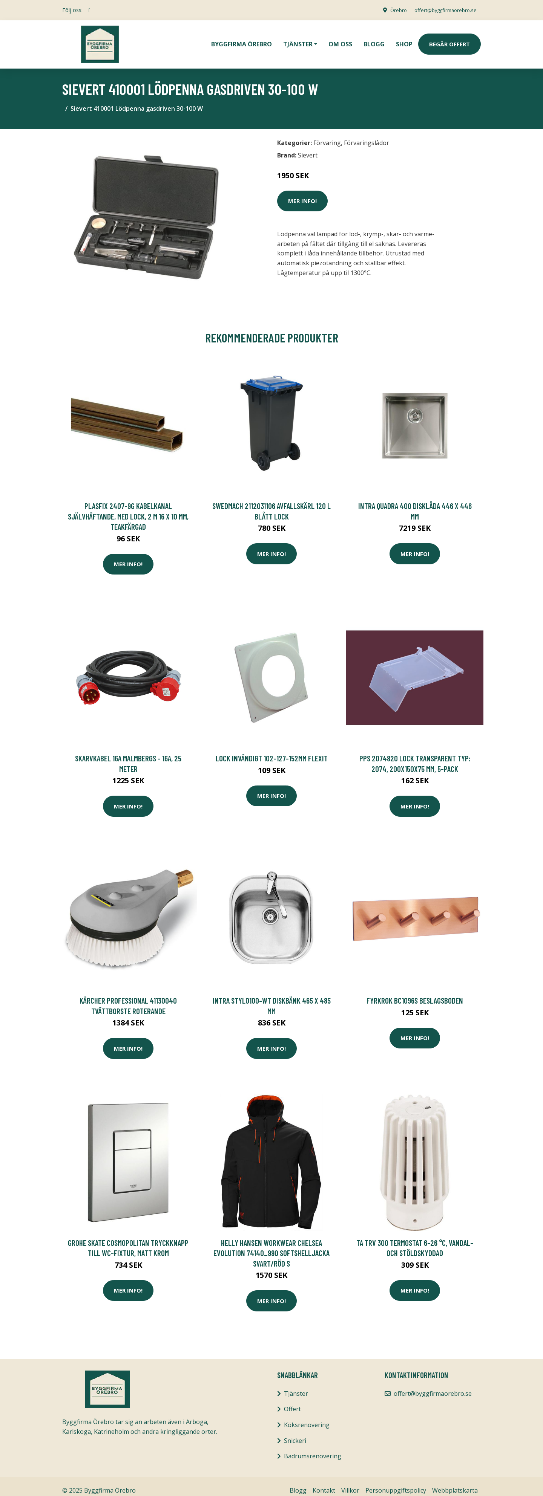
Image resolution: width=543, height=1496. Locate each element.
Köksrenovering (307, 1416)
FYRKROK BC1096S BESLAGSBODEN (415, 992)
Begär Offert (449, 40)
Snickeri (295, 1432)
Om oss (340, 40)
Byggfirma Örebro (241, 40)
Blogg (374, 40)
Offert (292, 1401)
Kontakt (324, 1482)
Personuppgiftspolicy (395, 1482)
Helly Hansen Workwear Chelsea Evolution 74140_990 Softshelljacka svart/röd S (271, 1245)
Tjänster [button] (298, 40)
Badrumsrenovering (312, 1448)
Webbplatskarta (455, 1482)
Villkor (350, 1482)
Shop (404, 40)
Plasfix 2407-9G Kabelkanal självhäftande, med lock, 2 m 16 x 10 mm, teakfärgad (128, 508)
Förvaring (327, 134)
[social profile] (90, 10)
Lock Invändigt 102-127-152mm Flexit (272, 750)
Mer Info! (302, 192)
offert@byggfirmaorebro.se (441, 10)
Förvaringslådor (366, 134)
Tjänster (296, 1385)
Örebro (390, 10)
